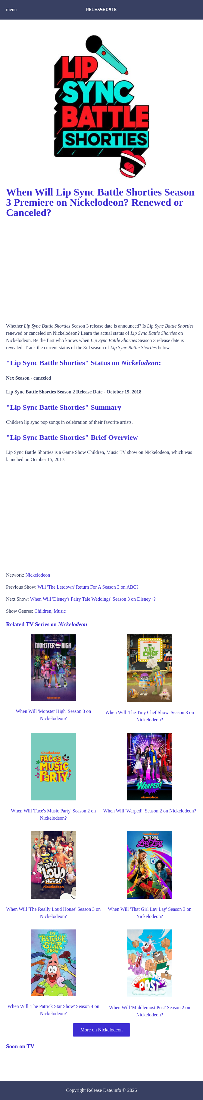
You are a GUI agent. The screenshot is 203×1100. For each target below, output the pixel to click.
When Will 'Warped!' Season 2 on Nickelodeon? (149, 810)
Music (60, 611)
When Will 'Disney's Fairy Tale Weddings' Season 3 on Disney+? (93, 599)
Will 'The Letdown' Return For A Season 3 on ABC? (88, 587)
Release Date (99, 1090)
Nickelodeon (37, 575)
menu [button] (11, 9)
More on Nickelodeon (101, 1029)
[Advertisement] (101, 268)
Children (42, 611)
